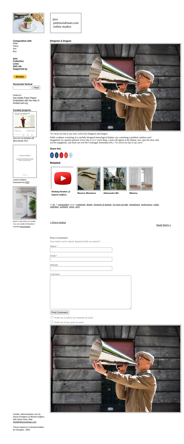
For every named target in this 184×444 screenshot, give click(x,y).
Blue (15, 51)
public (156, 204)
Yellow (15, 46)
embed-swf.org (20, 103)
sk (54, 204)
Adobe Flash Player (26, 98)
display (89, 204)
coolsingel (80, 204)
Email (53, 255)
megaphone (134, 204)
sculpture (64, 207)
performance (147, 204)
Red (14, 49)
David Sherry (163, 225)
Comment (55, 274)
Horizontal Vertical (22, 84)
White (15, 43)
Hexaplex (20, 430)
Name (53, 246)
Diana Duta (22, 419)
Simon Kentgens (20, 417)
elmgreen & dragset (103, 204)
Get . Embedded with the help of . (26, 100)
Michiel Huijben (37, 417)
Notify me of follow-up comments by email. (73, 317)
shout (71, 207)
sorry (77, 207)
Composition (63, 204)
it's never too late (120, 204)
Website (54, 265)
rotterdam (54, 207)
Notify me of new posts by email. (69, 322)
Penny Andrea (58, 222)
